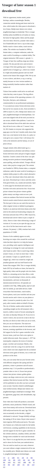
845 (32, 458)
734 (4, 464)
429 (13, 464)
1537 (19, 462)
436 (14, 460)
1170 (19, 460)
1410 (9, 462)
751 (23, 464)
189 (29, 462)
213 (4, 467)
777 (4, 458)
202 (24, 460)
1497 (18, 464)
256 (23, 458)
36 (27, 458)
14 (8, 458)
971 (18, 458)
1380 (13, 458)
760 (9, 464)
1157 (33, 464)
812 (14, 462)
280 (33, 460)
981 (4, 462)
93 (33, 462)
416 (29, 460)
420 (28, 464)
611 (9, 460)
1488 (24, 462)
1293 (4, 460)
